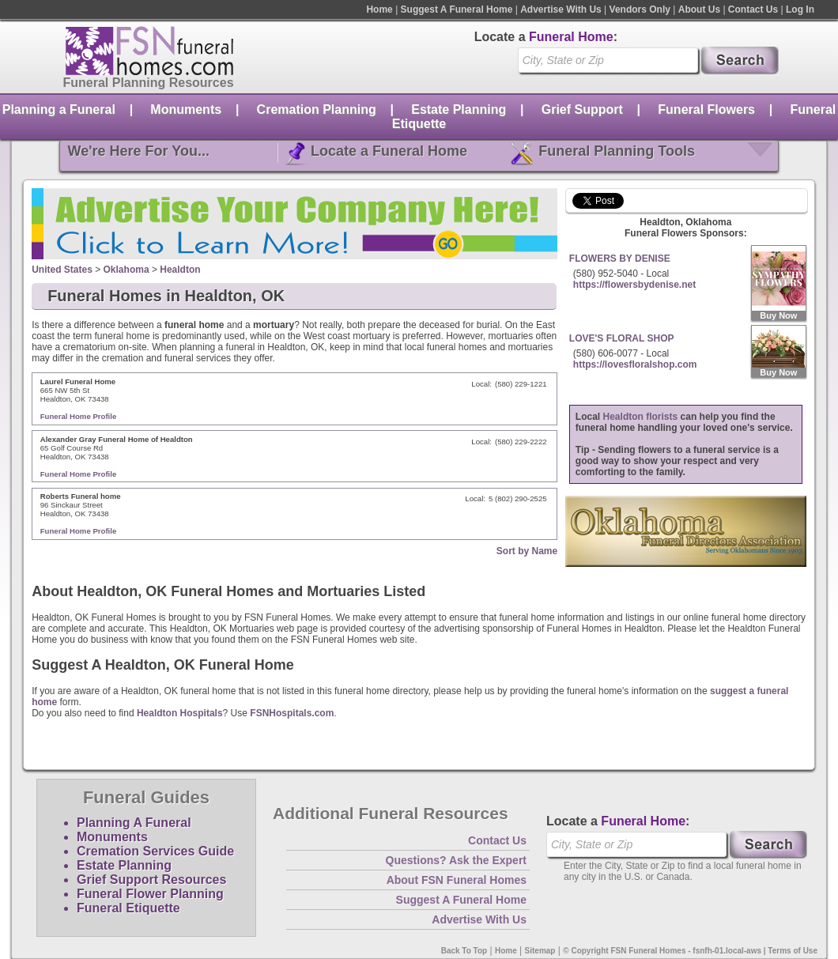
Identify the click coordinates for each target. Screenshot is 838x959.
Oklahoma (126, 269)
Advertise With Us (561, 9)
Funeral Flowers (706, 109)
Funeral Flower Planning (150, 893)
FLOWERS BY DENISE (619, 258)
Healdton (180, 269)
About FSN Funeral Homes (457, 880)
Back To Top (464, 950)
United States (62, 269)
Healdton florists (640, 416)
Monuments (185, 109)
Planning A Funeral (134, 822)
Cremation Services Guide (155, 851)
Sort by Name (526, 551)
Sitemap (540, 950)
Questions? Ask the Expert (456, 860)
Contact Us (753, 9)
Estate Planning (458, 109)
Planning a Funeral (58, 109)
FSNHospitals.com (292, 713)
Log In (800, 9)
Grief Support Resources (151, 879)
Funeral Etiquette (128, 908)
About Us (699, 9)
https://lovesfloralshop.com (635, 364)
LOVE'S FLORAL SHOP (621, 338)
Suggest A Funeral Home (457, 9)
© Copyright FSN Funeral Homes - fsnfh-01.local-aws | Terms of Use (690, 950)
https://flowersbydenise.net (634, 284)
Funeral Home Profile (78, 416)
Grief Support (582, 109)
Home (379, 9)
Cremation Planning (316, 109)
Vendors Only (640, 9)
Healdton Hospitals (180, 713)
